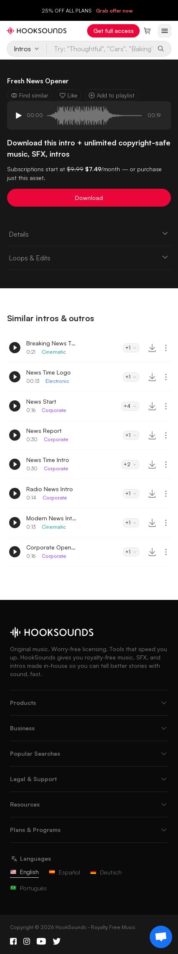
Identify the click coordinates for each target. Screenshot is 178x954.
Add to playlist (111, 95)
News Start (41, 401)
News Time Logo (48, 372)
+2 (130, 464)
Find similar (29, 95)
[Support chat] (161, 937)
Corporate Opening (51, 547)
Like (68, 95)
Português (28, 888)
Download (89, 197)
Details (89, 233)
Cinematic (54, 352)
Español (64, 872)
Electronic (57, 381)
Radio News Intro (49, 488)
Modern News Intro (51, 518)
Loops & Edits (89, 257)
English (24, 871)
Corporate (54, 410)
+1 (131, 348)
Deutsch (106, 872)
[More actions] (166, 348)
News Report (44, 430)
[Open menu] (164, 30)
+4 (130, 406)
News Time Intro (47, 459)
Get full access (113, 30)
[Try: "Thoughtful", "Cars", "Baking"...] (100, 48)
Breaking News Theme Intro (51, 343)
